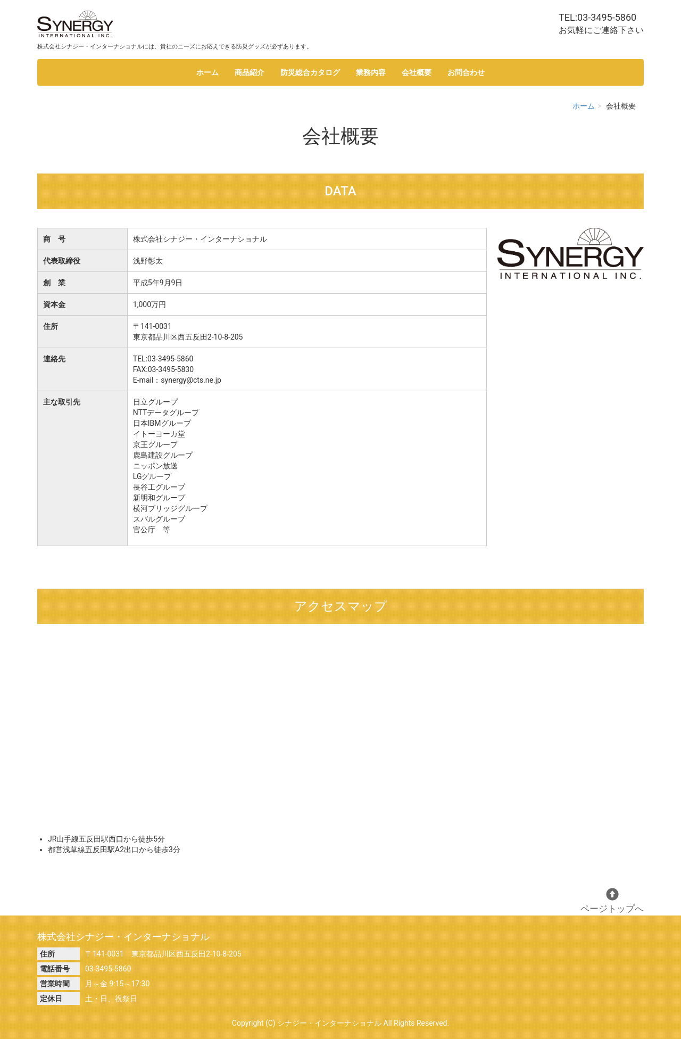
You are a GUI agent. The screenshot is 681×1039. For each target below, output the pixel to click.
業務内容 (371, 72)
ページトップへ (612, 901)
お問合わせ (466, 72)
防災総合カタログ (310, 72)
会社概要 (416, 72)
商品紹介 (249, 72)
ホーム (207, 72)
